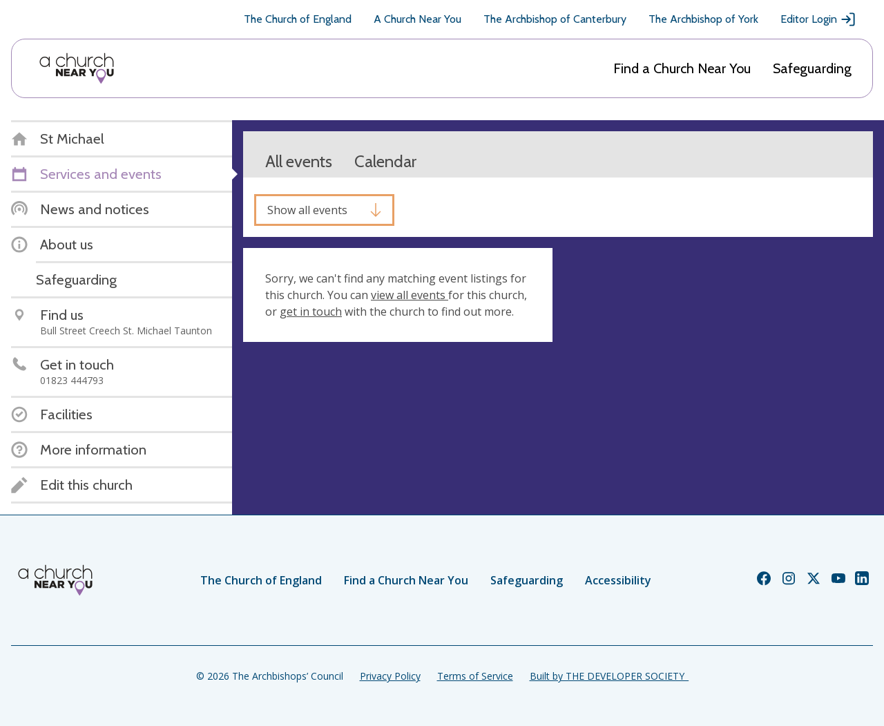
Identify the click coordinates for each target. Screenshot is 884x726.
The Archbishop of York (703, 19)
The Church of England (298, 19)
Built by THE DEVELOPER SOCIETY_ (609, 675)
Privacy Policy (390, 675)
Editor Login (818, 19)
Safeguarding (812, 68)
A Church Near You (417, 19)
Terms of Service (475, 675)
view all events (409, 295)
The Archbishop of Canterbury (554, 19)
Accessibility (618, 580)
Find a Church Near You (682, 68)
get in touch (311, 311)
